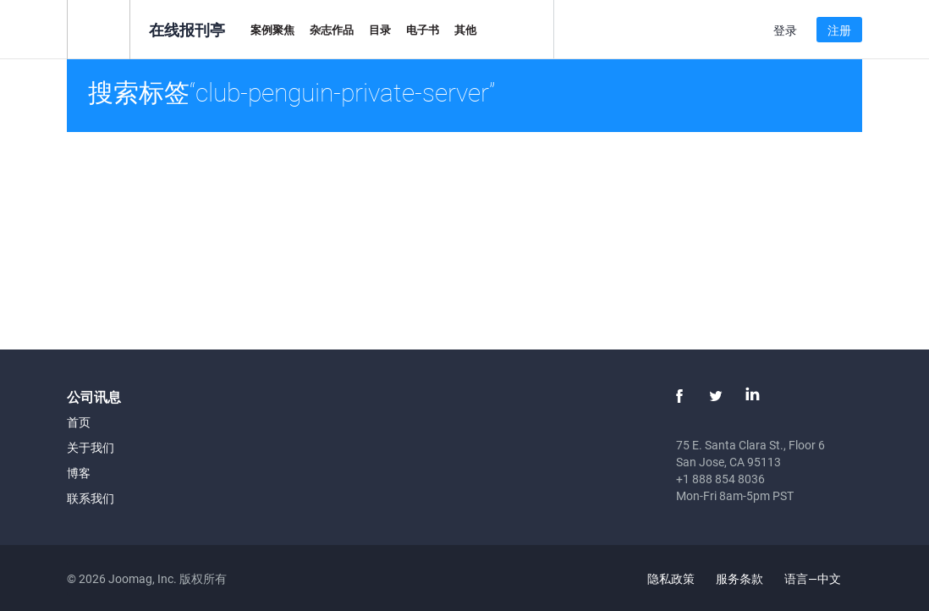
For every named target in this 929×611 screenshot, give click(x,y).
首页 (79, 422)
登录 (785, 30)
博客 (79, 473)
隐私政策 (671, 578)
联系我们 (90, 498)
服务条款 (739, 578)
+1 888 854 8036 (720, 479)
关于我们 (90, 447)
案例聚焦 (272, 29)
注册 (839, 30)
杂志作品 (332, 29)
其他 (465, 29)
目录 (380, 29)
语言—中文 (822, 578)
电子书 (422, 29)
